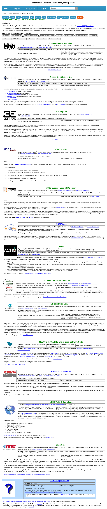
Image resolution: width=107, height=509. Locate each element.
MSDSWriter (31, 39)
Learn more (54, 139)
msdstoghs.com (28, 405)
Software (73, 17)
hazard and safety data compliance (93, 257)
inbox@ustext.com (73, 283)
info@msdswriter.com (77, 227)
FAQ (32, 17)
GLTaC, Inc (59, 35)
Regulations (65, 17)
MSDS (17, 217)
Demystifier (25, 17)
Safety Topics (30, 9)
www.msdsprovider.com (44, 154)
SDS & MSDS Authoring (92, 353)
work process (60, 207)
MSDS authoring (11, 92)
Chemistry (43, 9)
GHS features (54, 353)
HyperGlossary (51, 17)
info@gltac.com (37, 449)
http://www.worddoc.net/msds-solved (49, 376)
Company (17, 9)
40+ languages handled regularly (79, 285)
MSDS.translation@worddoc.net (26, 376)
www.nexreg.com (43, 81)
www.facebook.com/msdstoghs (55, 405)
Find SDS (38, 17)
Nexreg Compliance (41, 39)
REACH (30, 217)
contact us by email (44, 501)
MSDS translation (12, 93)
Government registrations (14, 94)
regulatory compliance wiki (44, 104)
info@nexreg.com (30, 81)
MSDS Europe (93, 35)
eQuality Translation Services (47, 35)
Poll (59, 17)
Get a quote (95, 196)
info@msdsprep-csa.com (28, 47)
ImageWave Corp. (69, 35)
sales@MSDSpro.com (27, 154)
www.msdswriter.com (93, 227)
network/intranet (58, 359)
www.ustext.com (86, 283)
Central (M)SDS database (26, 355)
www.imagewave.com (24, 350)
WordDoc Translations (54, 39)
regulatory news (60, 104)
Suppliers (80, 17)
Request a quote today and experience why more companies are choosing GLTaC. (27, 474)
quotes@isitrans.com (27, 308)
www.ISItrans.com (42, 308)
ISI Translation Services (81, 35)
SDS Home (5, 17)
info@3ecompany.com (86, 114)
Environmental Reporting (71, 355)
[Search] (76, 8)
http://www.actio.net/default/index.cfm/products (38, 273)
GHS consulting (11, 97)
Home (6, 8)
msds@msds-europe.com (65, 190)
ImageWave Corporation (31, 348)
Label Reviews (11, 96)
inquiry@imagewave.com (84, 348)
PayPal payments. (66, 494)
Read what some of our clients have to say (55, 297)
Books (18, 17)
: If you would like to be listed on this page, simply (21, 501)
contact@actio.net (23, 254)
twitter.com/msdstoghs (39, 405)
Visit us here (49, 438)
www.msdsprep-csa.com (46, 47)
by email (31, 507)
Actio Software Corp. (17, 35)
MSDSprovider (6, 39)
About (12, 17)
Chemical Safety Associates (30, 35)
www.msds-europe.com (83, 190)
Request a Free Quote (10, 435)
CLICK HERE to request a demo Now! (14, 364)
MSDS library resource (24, 164)
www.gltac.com (50, 449)
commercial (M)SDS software (85, 26)
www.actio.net (36, 254)
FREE (16, 164)
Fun (44, 17)
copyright (39, 504)
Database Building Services (27, 356)
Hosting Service (49, 356)
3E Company (6, 35)
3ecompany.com (25, 116)
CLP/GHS (22, 217)
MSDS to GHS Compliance (19, 39)
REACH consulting (12, 99)
